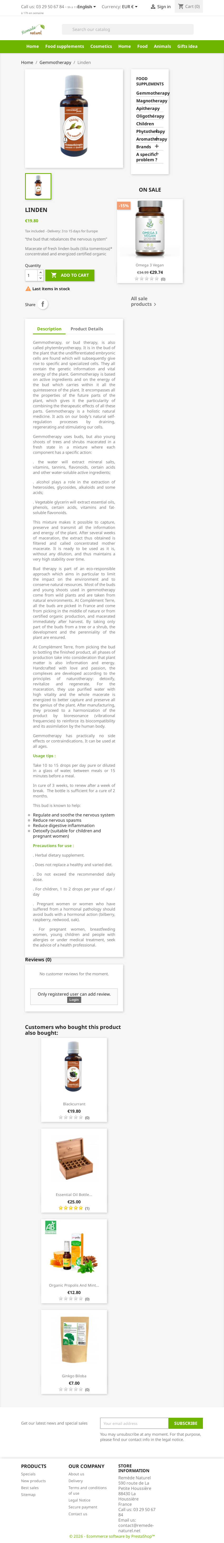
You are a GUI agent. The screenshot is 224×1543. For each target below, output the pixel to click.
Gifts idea (187, 46)
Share (42, 304)
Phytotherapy (149, 131)
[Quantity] (31, 275)
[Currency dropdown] (130, 7)
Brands (143, 147)
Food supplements (64, 46)
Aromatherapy (149, 139)
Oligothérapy (149, 116)
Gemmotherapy (149, 93)
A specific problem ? (146, 157)
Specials (28, 1473)
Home (32, 46)
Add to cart (70, 275)
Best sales (30, 1487)
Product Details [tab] (87, 329)
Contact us (78, 1513)
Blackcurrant (74, 1103)
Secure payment (83, 1506)
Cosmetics (101, 46)
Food (142, 46)
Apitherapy (148, 108)
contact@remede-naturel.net (136, 1527)
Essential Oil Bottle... (74, 1194)
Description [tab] (49, 329)
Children (145, 124)
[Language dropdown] (87, 7)
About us (76, 1473)
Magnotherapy (149, 101)
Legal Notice (79, 1500)
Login (74, 1000)
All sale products (144, 302)
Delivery (76, 1480)
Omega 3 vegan (150, 264)
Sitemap (28, 1494)
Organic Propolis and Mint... (74, 1285)
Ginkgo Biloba (74, 1375)
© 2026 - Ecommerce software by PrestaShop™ (112, 1536)
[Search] (128, 29)
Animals (162, 46)
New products (33, 1480)
